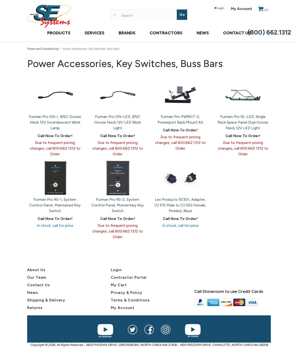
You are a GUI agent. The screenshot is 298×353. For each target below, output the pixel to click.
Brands (127, 33)
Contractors (166, 33)
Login (219, 8)
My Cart (119, 285)
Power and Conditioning (42, 48)
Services (94, 33)
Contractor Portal (129, 277)
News (203, 33)
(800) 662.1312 (269, 32)
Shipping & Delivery (46, 300)
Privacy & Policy (126, 292)
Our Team (36, 277)
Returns (35, 307)
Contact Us (237, 33)
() (263, 10)
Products (58, 33)
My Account (241, 8)
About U (35, 270)
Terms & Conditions (130, 300)
